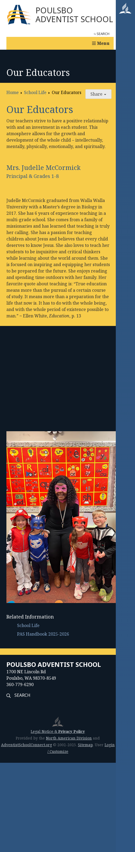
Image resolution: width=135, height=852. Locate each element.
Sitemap (85, 744)
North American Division (69, 738)
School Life (35, 92)
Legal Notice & (58, 731)
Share (98, 94)
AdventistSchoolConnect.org (26, 744)
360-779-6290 (20, 684)
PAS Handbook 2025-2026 (43, 634)
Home (12, 92)
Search (101, 33)
